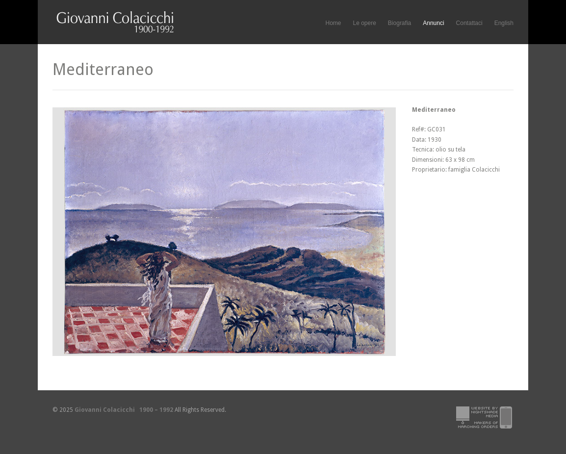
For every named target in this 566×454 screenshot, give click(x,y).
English (504, 23)
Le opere (364, 23)
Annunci (433, 23)
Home (333, 23)
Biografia (399, 23)
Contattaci (469, 23)
